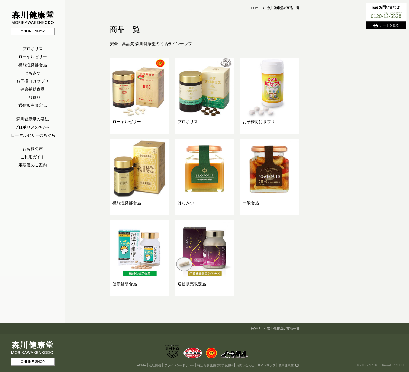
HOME (255, 8)
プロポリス (32, 48)
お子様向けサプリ (32, 81)
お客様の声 (32, 148)
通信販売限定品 (32, 105)
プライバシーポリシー (179, 365)
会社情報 (155, 365)
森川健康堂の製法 (32, 119)
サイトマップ (266, 365)
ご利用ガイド (32, 156)
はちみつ (32, 73)
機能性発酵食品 (32, 64)
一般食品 (32, 97)
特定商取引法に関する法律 (215, 365)
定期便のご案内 (32, 165)
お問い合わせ (245, 365)
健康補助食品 (32, 89)
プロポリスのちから (32, 127)
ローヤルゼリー (32, 56)
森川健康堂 (286, 365)
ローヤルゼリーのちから (33, 135)
